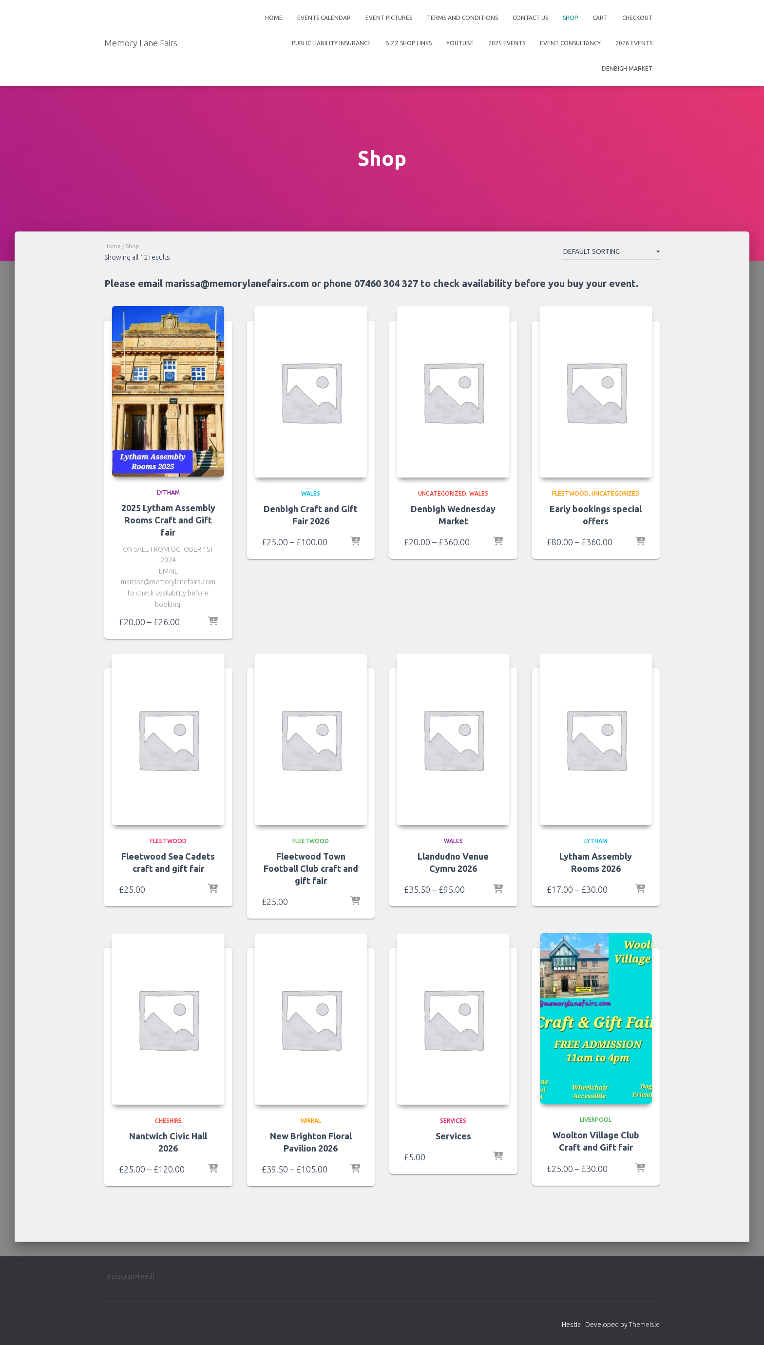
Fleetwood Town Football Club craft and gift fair (311, 868)
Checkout (637, 18)
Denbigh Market (627, 68)
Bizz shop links (408, 43)
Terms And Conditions (462, 18)
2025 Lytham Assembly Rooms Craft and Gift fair (168, 520)
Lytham (168, 492)
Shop (570, 18)
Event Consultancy (570, 43)
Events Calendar (324, 18)
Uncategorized (442, 493)
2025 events (506, 43)
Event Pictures (388, 18)
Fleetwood (570, 493)
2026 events (633, 43)
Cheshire (168, 1121)
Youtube (460, 43)
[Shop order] (611, 253)
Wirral (311, 1121)
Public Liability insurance (331, 43)
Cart (600, 18)
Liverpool (595, 1120)
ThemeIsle (644, 1325)
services (453, 1121)
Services (453, 1136)
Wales (310, 493)
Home (274, 18)
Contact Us (530, 18)
